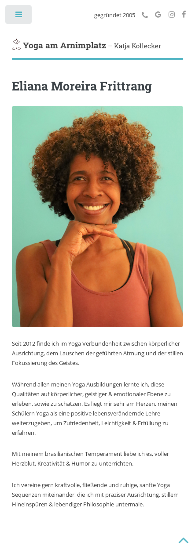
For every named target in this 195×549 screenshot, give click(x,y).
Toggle (19, 16)
